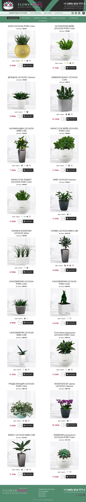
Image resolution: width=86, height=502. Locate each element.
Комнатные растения (17, 13)
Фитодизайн (35, 13)
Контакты (59, 13)
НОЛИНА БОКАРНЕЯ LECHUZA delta (21, 231)
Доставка (48, 13)
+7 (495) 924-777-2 (74, 3)
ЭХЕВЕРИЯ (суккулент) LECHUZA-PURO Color (64, 436)
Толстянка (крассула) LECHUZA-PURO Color (64, 333)
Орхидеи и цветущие (59, 18)
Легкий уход (76, 18)
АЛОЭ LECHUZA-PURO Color (21, 26)
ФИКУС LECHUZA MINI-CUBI (21, 434)
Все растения (11, 18)
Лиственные (24, 18)
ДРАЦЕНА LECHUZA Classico (21, 77)
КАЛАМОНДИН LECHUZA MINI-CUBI (21, 129)
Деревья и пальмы (40, 18)
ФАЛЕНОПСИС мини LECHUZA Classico (64, 384)
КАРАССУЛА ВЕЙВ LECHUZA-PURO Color (64, 129)
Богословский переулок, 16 (74, 6)
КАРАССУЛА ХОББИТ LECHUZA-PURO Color (21, 180)
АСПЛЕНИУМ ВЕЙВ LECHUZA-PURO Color (64, 27)
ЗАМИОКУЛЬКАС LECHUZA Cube (64, 78)
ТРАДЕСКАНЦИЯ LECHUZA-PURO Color (21, 384)
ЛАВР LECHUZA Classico (64, 179)
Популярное (43, 21)
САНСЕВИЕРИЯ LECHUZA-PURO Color (21, 282)
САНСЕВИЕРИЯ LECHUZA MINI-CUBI (21, 333)
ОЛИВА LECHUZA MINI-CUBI (64, 230)
